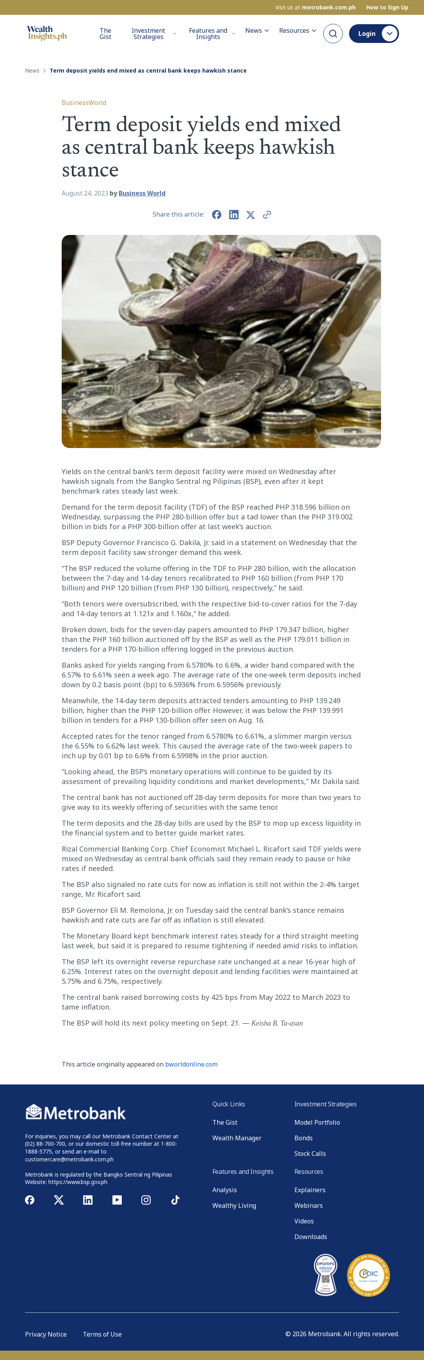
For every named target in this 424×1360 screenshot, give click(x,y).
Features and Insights (212, 33)
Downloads (310, 1236)
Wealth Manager (237, 1138)
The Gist (105, 33)
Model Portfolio (317, 1122)
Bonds (303, 1138)
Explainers (310, 1190)
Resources (298, 30)
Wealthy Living (234, 1205)
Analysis (224, 1190)
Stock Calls (310, 1153)
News (257, 30)
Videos (304, 1221)
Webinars (308, 1205)
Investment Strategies (154, 33)
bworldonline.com (191, 1064)
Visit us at (315, 7)
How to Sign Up (387, 7)
